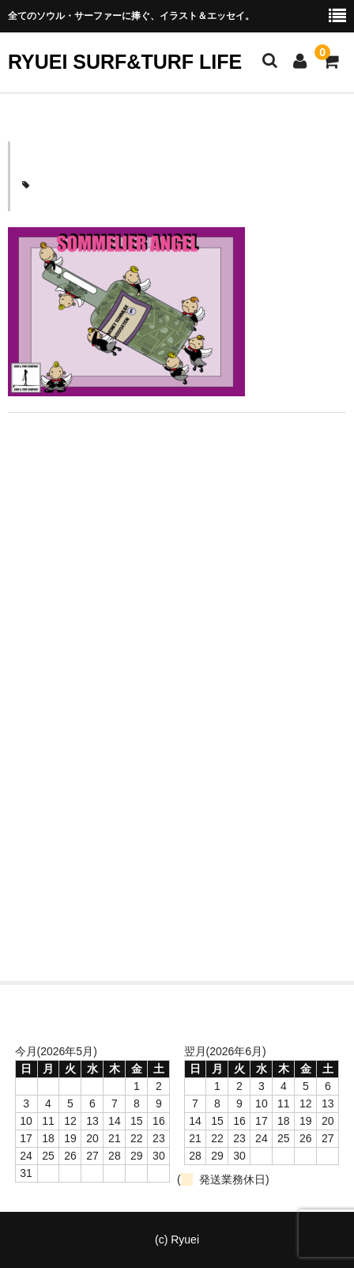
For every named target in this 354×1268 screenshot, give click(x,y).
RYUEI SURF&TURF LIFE (125, 62)
